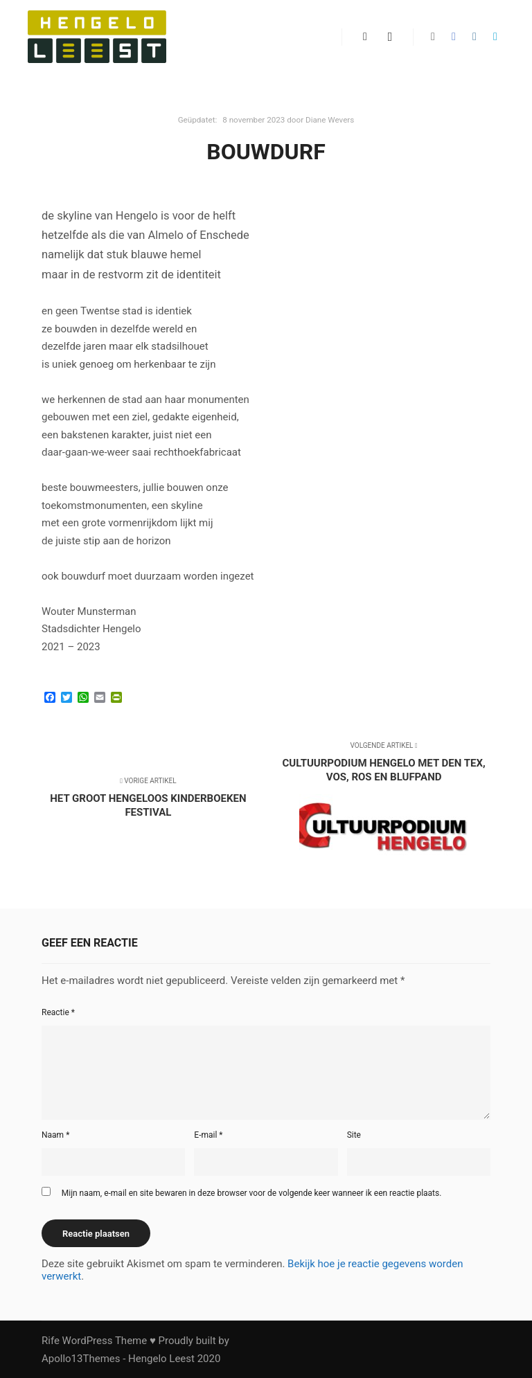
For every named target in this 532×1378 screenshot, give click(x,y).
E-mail (208, 1135)
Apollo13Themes (81, 1358)
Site (354, 1135)
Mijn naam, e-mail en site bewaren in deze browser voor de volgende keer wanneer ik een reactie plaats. (252, 1193)
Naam (55, 1135)
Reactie (58, 1012)
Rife (51, 1340)
